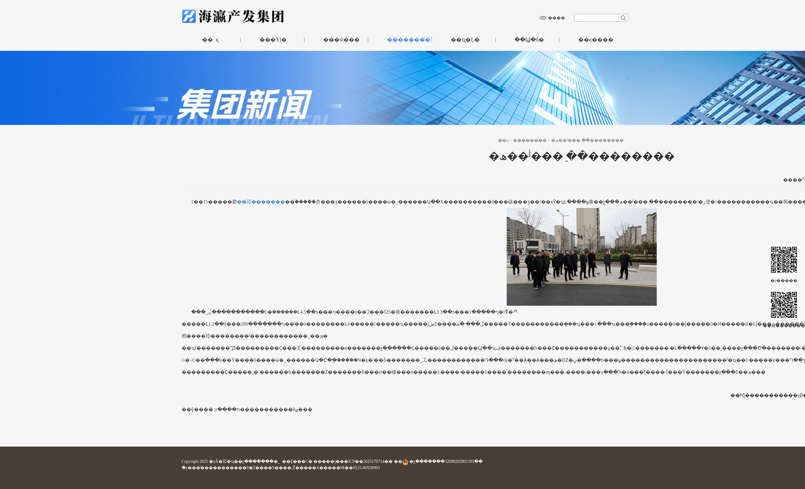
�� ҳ (210, 40)
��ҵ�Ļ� (465, 40)
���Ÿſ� (273, 40)
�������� (408, 40)
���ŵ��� (341, 40)
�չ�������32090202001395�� (446, 461)
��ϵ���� (595, 40)
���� (556, 18)
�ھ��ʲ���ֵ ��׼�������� (587, 140)
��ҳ (503, 140)
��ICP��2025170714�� (367, 461)
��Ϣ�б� (529, 40)
